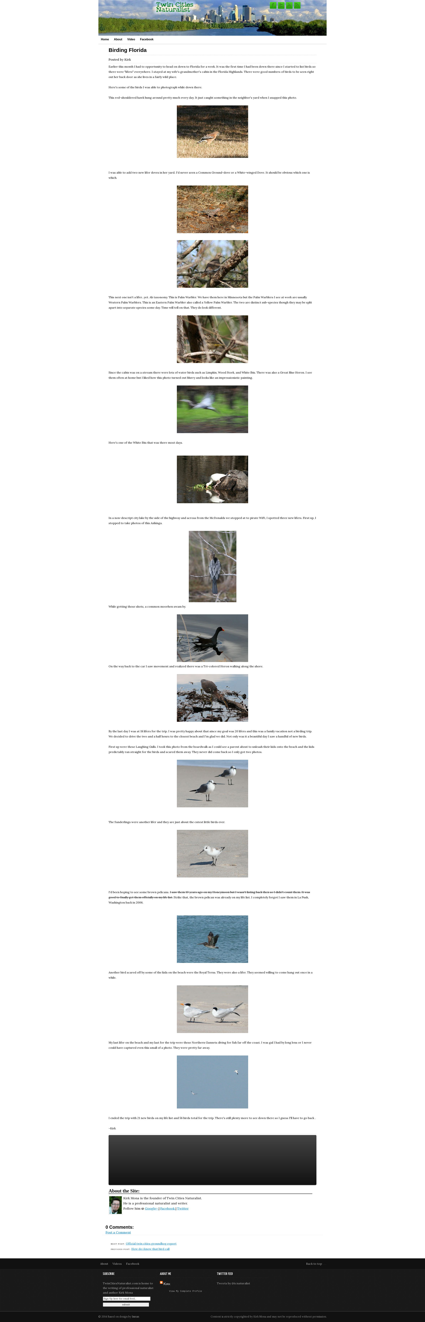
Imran (135, 1316)
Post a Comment (118, 1232)
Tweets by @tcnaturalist (233, 1283)
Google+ (152, 1208)
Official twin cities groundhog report (151, 1243)
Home (105, 39)
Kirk (166, 1284)
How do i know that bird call (150, 1249)
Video (131, 39)
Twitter (183, 1208)
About (118, 39)
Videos (117, 1263)
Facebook (147, 39)
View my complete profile (185, 1291)
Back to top (314, 1263)
